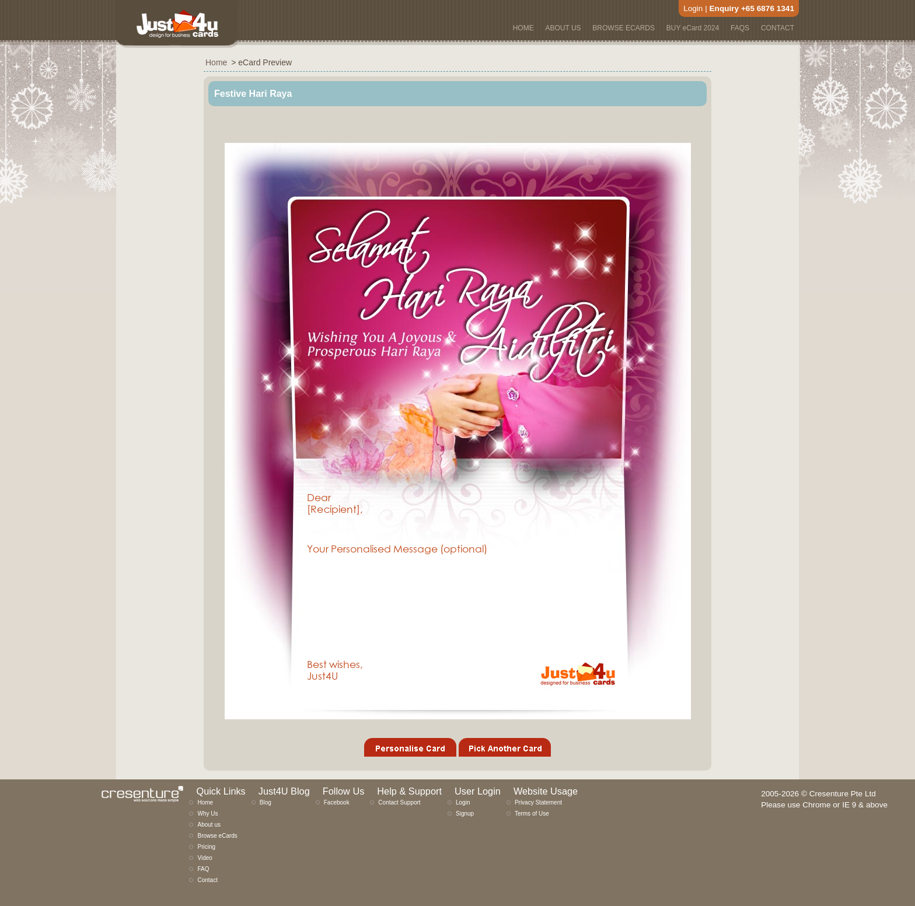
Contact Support (399, 802)
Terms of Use (532, 813)
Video (204, 858)
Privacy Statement (538, 802)
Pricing (206, 847)
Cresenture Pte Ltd (842, 793)
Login (693, 8)
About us (208, 824)
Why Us (207, 813)
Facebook (337, 802)
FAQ (203, 869)
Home (205, 802)
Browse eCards (217, 835)
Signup (465, 813)
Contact (207, 880)
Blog (265, 802)
